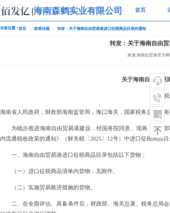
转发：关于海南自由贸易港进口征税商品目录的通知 (101, 28)
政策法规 (42, 28)
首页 (22, 28)
